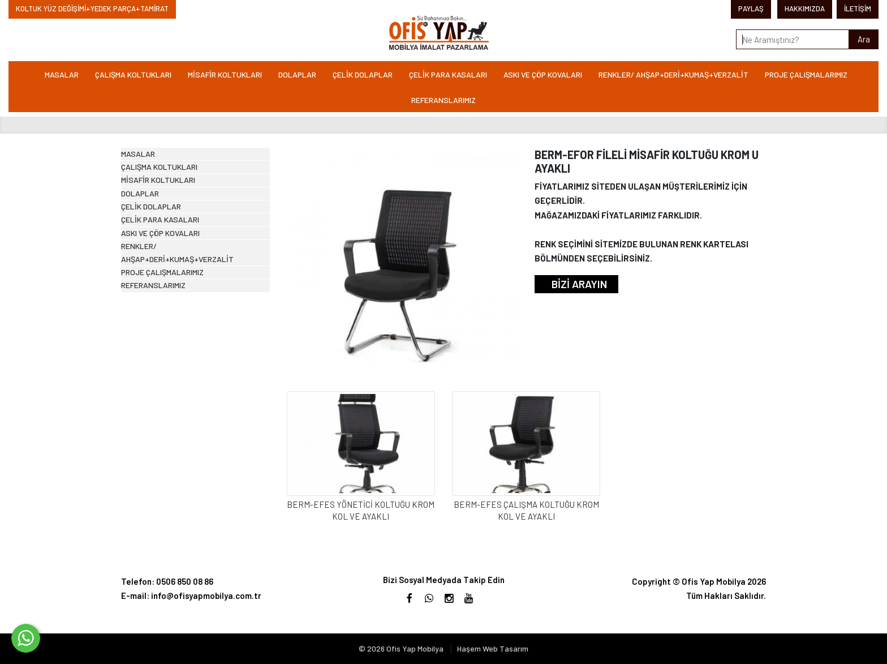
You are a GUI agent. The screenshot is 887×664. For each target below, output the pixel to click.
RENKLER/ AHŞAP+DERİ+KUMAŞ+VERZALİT (673, 74)
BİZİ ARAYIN (579, 283)
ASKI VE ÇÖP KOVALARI (542, 74)
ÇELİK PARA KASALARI (448, 74)
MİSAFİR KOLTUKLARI (225, 74)
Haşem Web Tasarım (492, 648)
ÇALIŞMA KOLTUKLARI (133, 74)
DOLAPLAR (297, 74)
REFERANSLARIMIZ (443, 100)
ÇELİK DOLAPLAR (363, 74)
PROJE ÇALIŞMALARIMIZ (806, 74)
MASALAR (62, 74)
